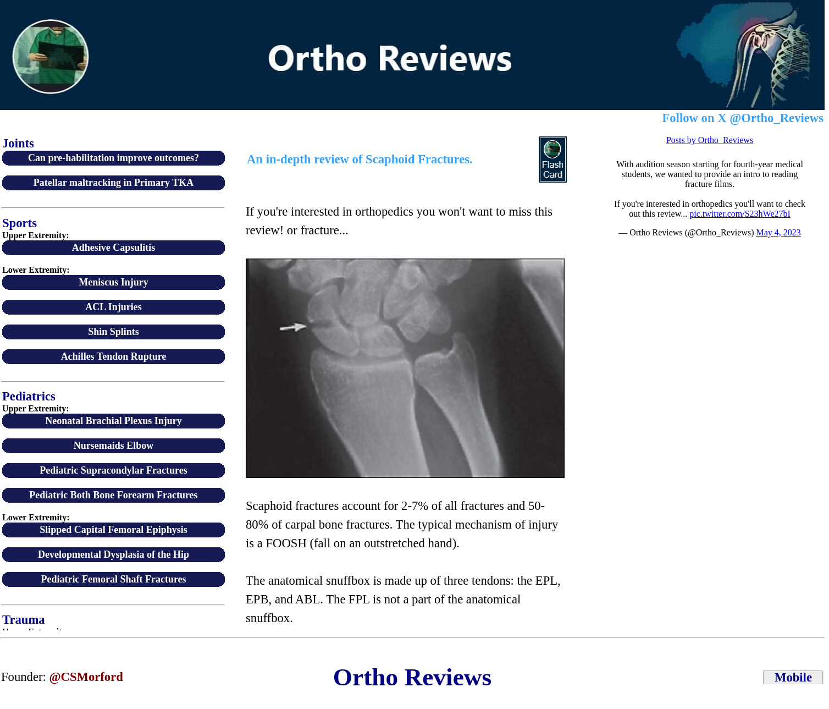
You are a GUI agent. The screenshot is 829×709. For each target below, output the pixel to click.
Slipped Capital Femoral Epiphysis (113, 529)
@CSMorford (86, 677)
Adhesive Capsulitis (114, 247)
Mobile (793, 677)
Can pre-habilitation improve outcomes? (113, 157)
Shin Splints (113, 331)
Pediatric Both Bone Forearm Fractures (113, 495)
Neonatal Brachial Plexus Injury (113, 420)
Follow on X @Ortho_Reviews (743, 118)
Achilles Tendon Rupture (114, 356)
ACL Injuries (113, 306)
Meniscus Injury (113, 282)
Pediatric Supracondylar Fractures (113, 470)
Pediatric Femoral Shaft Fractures (113, 579)
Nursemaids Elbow (114, 445)
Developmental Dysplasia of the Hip (113, 554)
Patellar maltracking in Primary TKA (114, 182)
